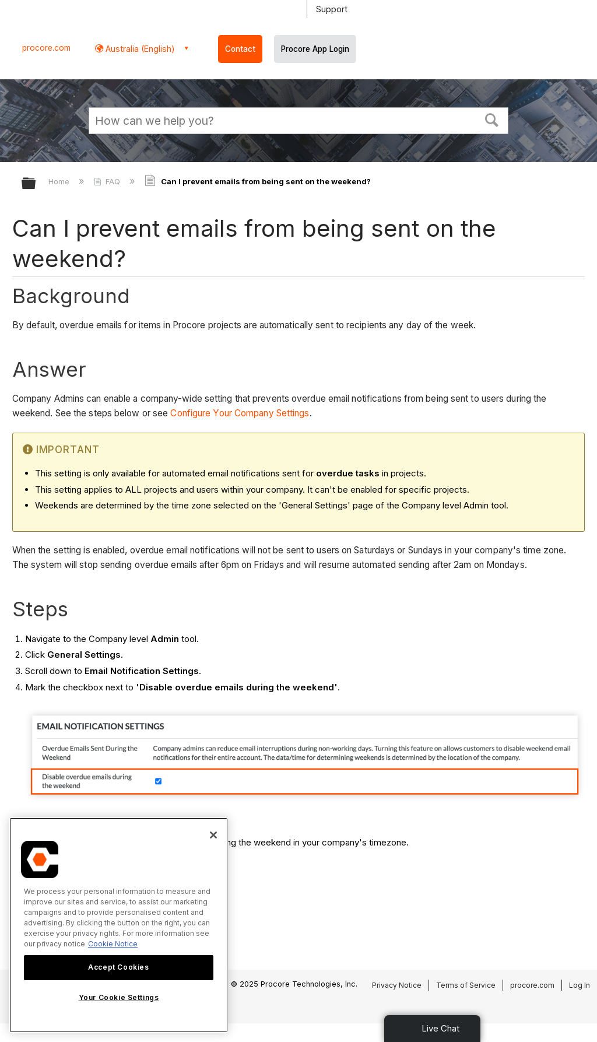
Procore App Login (315, 49)
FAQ (108, 181)
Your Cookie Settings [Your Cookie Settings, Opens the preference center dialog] (119, 997)
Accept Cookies (118, 967)
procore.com (46, 47)
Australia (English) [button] (139, 49)
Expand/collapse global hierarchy (36, 184)
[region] (118, 925)
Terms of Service (466, 985)
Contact (240, 49)
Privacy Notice (397, 985)
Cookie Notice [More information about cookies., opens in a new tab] (113, 943)
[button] (492, 119)
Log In (579, 985)
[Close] (213, 835)
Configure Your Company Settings (239, 413)
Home (60, 181)
